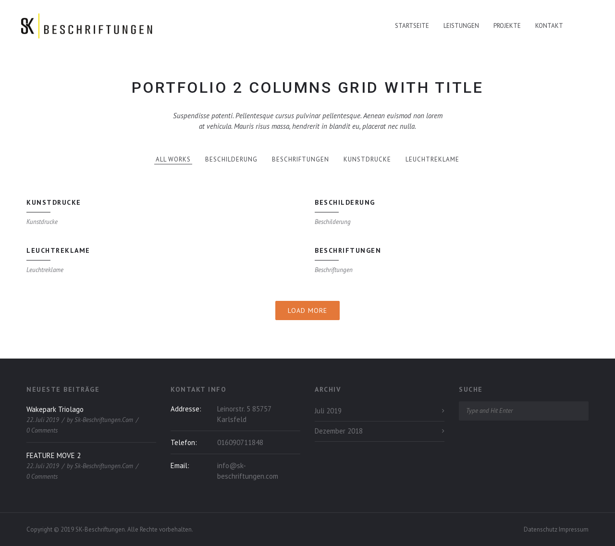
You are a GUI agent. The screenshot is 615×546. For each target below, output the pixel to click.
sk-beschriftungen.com (103, 420)
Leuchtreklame (432, 159)
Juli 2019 (328, 410)
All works (173, 159)
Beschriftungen (300, 159)
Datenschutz (541, 529)
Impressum (574, 529)
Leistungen (461, 26)
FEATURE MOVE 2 (53, 455)
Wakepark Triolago (55, 409)
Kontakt (549, 26)
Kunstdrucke (367, 159)
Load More (307, 310)
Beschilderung (231, 159)
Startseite (412, 26)
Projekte (507, 26)
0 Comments (42, 430)
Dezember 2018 (339, 430)
